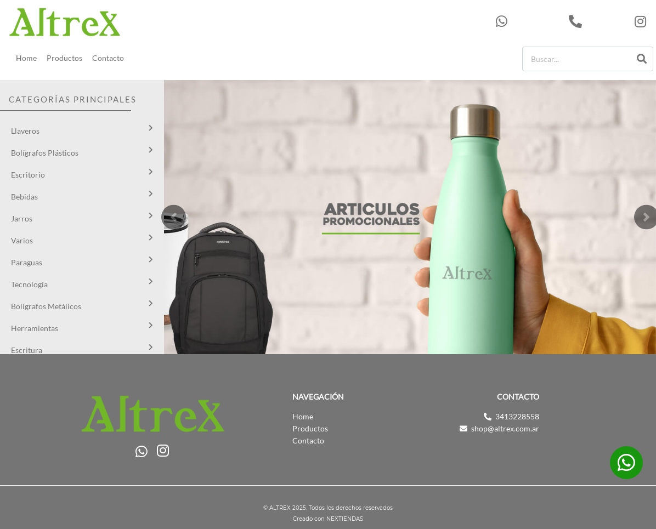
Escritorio (28, 174)
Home (26, 57)
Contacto (108, 57)
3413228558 (599, 21)
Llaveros (25, 130)
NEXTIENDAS (344, 519)
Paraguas (26, 262)
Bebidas (24, 196)
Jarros (21, 218)
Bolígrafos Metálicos (46, 306)
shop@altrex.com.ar (505, 428)
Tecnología (29, 284)
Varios (22, 240)
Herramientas (34, 328)
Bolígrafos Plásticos (44, 152)
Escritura (26, 350)
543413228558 (529, 21)
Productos (64, 57)
